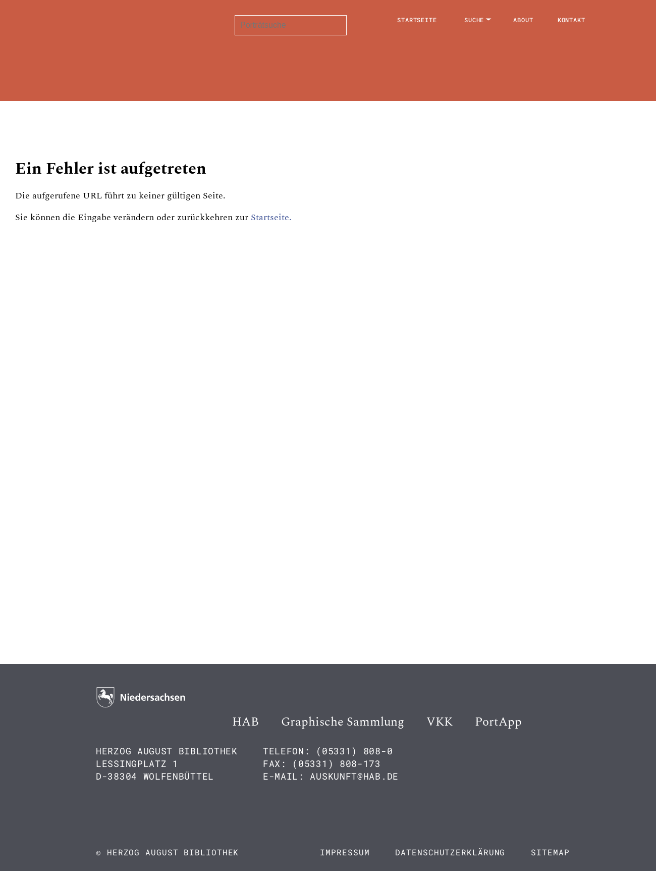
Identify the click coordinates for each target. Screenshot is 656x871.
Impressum (344, 852)
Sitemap (550, 852)
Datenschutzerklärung (450, 852)
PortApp (498, 722)
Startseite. (271, 217)
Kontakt (571, 20)
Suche (474, 20)
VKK (439, 722)
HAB (245, 722)
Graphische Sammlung (342, 722)
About (523, 20)
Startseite (417, 20)
